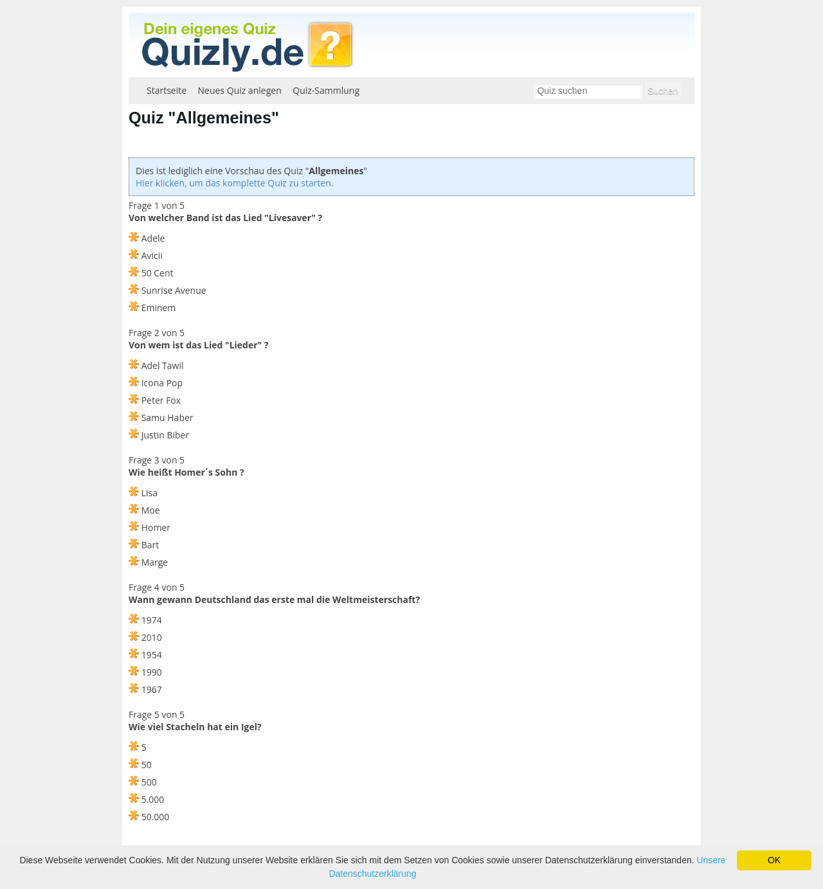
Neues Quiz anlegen (240, 90)
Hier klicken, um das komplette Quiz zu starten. (235, 183)
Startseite (166, 90)
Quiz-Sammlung (326, 90)
